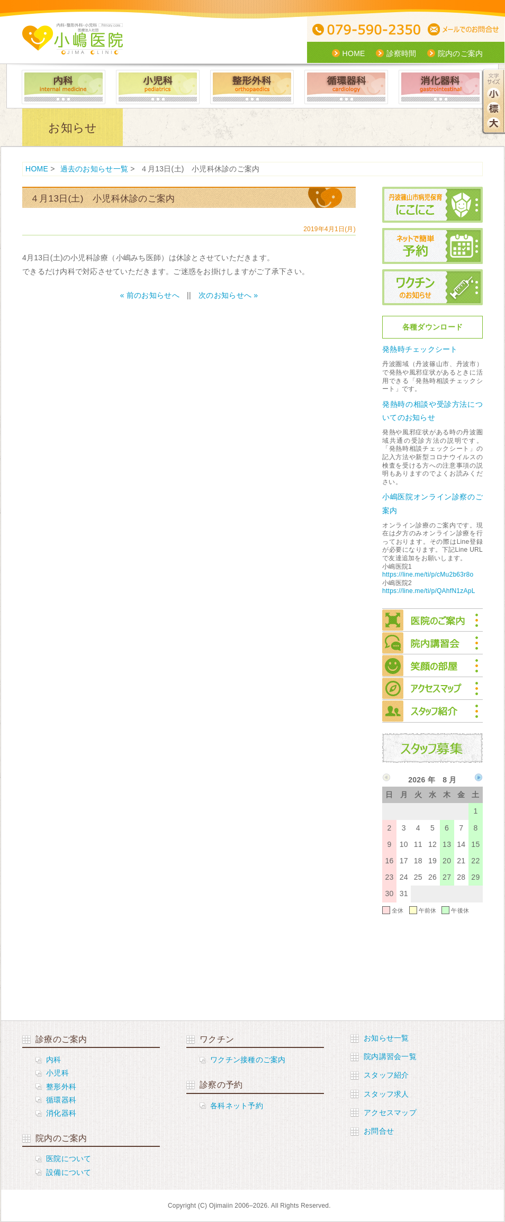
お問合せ (379, 1131)
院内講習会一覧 (390, 1056)
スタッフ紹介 (432, 711)
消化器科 (440, 87)
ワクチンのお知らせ (432, 287)
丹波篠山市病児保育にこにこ (432, 205)
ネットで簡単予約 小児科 (432, 246)
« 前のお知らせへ (149, 295)
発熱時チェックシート (420, 349)
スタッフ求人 (386, 1094)
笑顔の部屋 (432, 665)
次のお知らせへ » (228, 295)
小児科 (158, 87)
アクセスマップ (432, 688)
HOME (353, 53)
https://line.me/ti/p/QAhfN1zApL (428, 591)
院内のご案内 (460, 53)
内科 (63, 87)
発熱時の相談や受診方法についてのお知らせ (432, 411)
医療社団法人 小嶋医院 (72, 38)
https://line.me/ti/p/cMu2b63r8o (427, 574)
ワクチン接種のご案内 (248, 1059)
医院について (69, 1158)
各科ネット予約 (236, 1105)
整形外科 (252, 87)
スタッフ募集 (432, 748)
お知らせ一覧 (386, 1038)
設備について (69, 1172)
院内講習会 (432, 643)
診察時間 (401, 53)
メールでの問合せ (465, 30)
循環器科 (346, 87)
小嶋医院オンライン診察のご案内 (432, 503)
